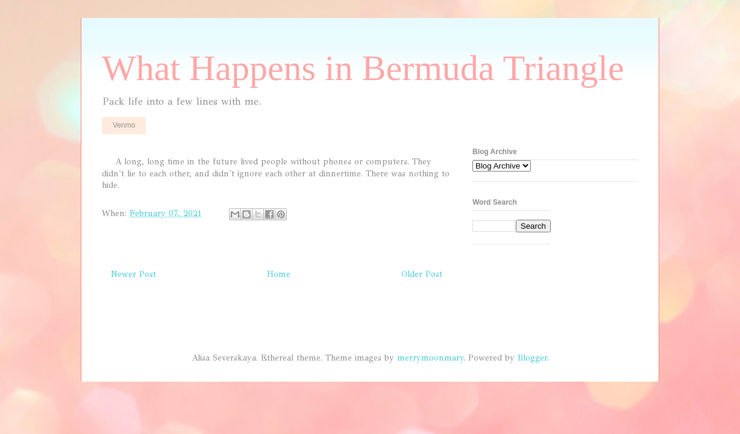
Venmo (124, 125)
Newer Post (133, 274)
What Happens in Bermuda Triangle (363, 68)
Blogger (532, 358)
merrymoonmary (430, 358)
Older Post (421, 274)
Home (278, 274)
